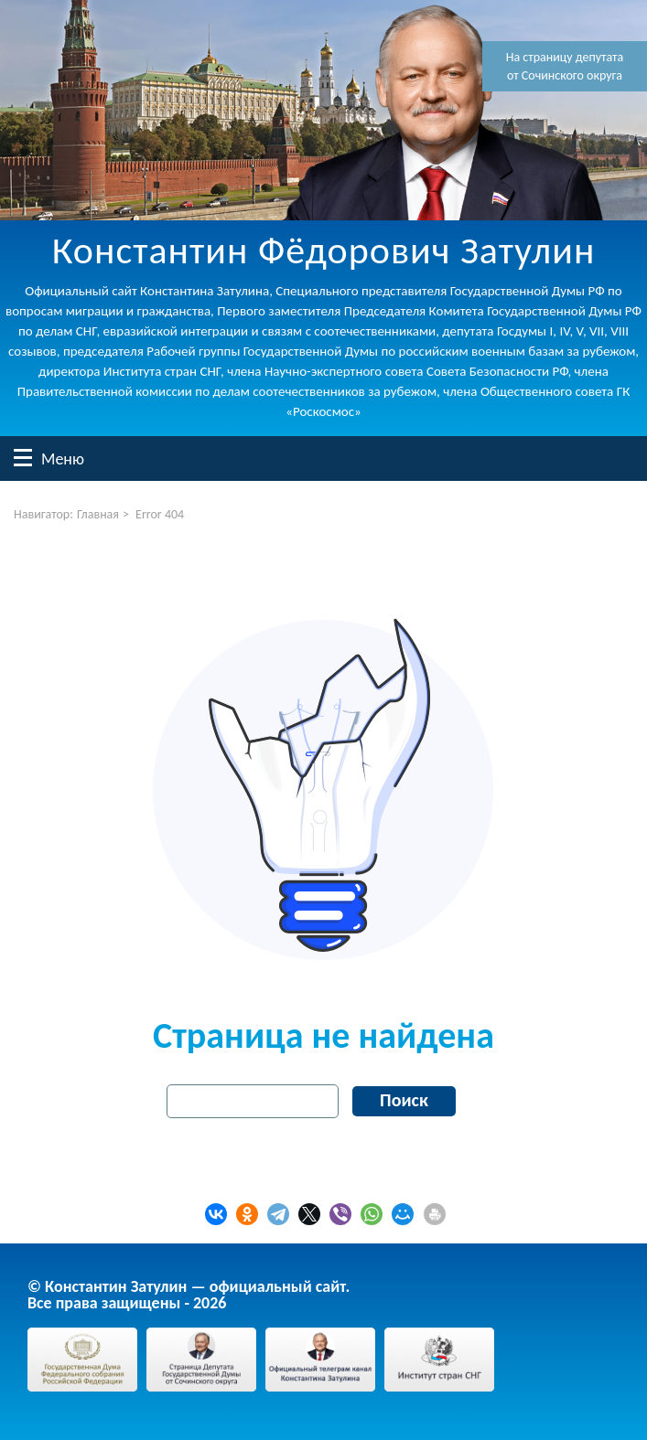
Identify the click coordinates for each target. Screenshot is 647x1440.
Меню (23, 457)
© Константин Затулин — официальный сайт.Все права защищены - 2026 (188, 1294)
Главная (98, 514)
